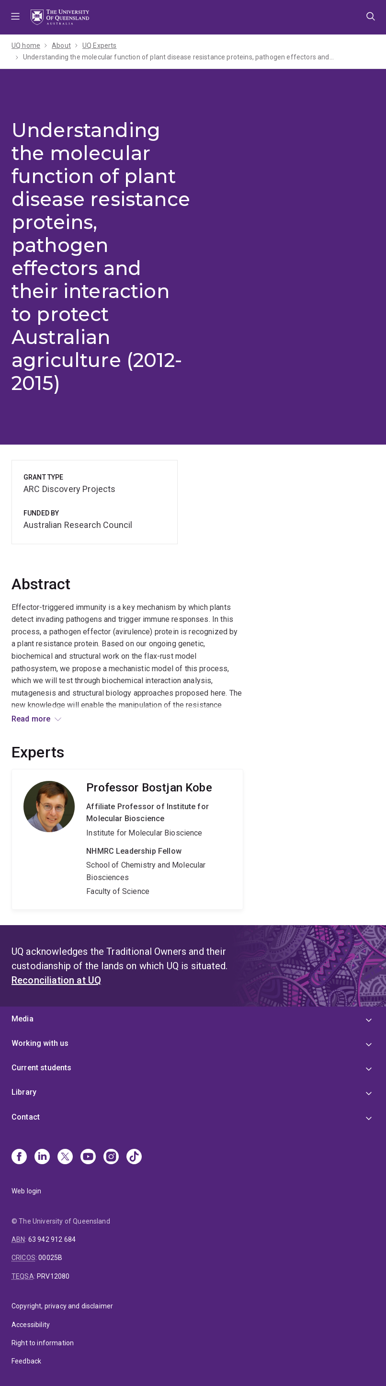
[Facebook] (19, 1157)
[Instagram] (111, 1157)
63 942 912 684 (52, 1239)
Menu (15, 17)
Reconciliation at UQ (56, 980)
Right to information (42, 1343)
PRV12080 (53, 1276)
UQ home (25, 45)
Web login (26, 1191)
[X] (65, 1157)
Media (22, 1018)
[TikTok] (134, 1157)
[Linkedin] (42, 1157)
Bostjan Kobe (127, 839)
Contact (25, 1117)
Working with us (39, 1043)
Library (23, 1092)
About (61, 45)
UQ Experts (99, 45)
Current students (41, 1067)
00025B (50, 1257)
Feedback (26, 1361)
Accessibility (30, 1325)
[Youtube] (88, 1157)
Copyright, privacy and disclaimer (62, 1306)
